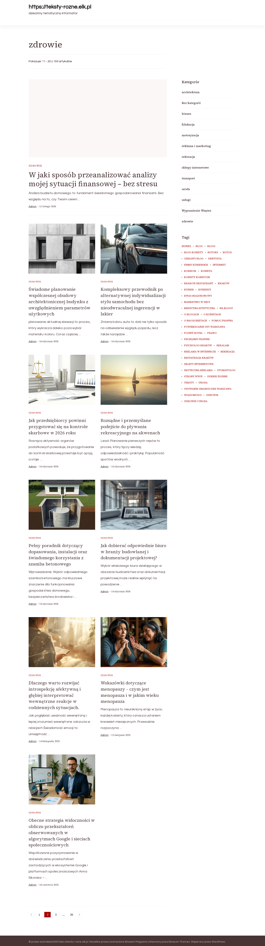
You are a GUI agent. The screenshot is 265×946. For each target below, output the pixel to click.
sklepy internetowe (195, 167)
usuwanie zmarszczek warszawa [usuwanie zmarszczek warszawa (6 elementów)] (207, 389)
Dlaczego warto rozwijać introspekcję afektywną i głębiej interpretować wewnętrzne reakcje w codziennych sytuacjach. (55, 694)
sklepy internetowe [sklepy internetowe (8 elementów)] (199, 364)
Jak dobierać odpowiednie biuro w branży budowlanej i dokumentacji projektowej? (131, 551)
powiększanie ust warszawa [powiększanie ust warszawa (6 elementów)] (204, 327)
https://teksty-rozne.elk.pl (60, 7)
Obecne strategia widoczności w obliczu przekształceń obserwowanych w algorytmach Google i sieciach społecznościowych (60, 831)
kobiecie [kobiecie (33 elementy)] (190, 271)
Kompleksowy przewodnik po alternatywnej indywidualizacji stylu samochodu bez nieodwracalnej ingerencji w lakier (133, 302)
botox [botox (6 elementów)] (227, 252)
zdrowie (35, 165)
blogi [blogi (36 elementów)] (211, 246)
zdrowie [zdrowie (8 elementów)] (212, 395)
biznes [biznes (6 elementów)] (186, 246)
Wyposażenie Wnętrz (196, 210)
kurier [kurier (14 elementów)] (189, 289)
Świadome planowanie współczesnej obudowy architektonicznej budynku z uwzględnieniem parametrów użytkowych (60, 302)
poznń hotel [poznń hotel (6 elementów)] (193, 333)
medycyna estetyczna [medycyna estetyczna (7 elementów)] (199, 308)
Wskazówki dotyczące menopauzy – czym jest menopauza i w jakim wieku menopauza (130, 691)
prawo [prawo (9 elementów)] (212, 333)
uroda (186, 189)
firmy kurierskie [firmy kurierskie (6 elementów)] (196, 265)
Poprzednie (31, 912)
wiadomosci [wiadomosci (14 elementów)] (193, 395)
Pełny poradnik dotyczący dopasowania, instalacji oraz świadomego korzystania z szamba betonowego (58, 554)
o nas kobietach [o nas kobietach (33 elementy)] (195, 320)
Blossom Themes (179, 939)
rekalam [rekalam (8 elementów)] (223, 345)
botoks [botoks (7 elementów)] (213, 252)
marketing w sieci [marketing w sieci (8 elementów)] (197, 302)
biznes (186, 114)
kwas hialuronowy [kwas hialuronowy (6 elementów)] (198, 296)
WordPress (218, 939)
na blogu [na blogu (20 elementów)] (226, 308)
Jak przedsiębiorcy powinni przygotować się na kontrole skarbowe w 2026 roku (59, 426)
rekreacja (188, 157)
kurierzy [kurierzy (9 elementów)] (204, 289)
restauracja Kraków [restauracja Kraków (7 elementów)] (199, 358)
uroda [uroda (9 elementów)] (203, 382)
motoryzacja (190, 135)
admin (32, 206)
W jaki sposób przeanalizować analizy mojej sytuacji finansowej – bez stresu (94, 179)
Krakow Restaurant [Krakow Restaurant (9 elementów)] (198, 283)
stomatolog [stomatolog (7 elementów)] (226, 370)
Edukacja (188, 124)
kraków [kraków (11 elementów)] (223, 283)
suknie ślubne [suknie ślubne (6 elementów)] (217, 376)
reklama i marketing (196, 146)
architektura (191, 92)
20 (72, 912)
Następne (79, 912)
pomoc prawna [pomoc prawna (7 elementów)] (222, 320)
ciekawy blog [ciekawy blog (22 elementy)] (194, 258)
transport (188, 178)
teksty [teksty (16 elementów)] (189, 382)
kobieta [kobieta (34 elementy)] (206, 271)
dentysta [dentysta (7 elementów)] (215, 258)
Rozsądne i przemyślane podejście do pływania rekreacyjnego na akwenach (131, 426)
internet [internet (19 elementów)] (219, 265)
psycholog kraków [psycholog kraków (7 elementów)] (198, 345)
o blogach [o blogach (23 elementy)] (191, 314)
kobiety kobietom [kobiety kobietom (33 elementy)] (197, 277)
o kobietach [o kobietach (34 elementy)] (212, 314)
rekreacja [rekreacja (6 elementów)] (228, 351)
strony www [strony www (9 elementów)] (193, 376)
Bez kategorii (191, 103)
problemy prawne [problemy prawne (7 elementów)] (197, 339)
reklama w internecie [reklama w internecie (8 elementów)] (200, 351)
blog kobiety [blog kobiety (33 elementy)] (193, 252)
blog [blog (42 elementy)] (199, 246)
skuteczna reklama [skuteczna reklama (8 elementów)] (198, 370)
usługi (186, 200)
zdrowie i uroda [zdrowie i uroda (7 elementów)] (195, 401)
